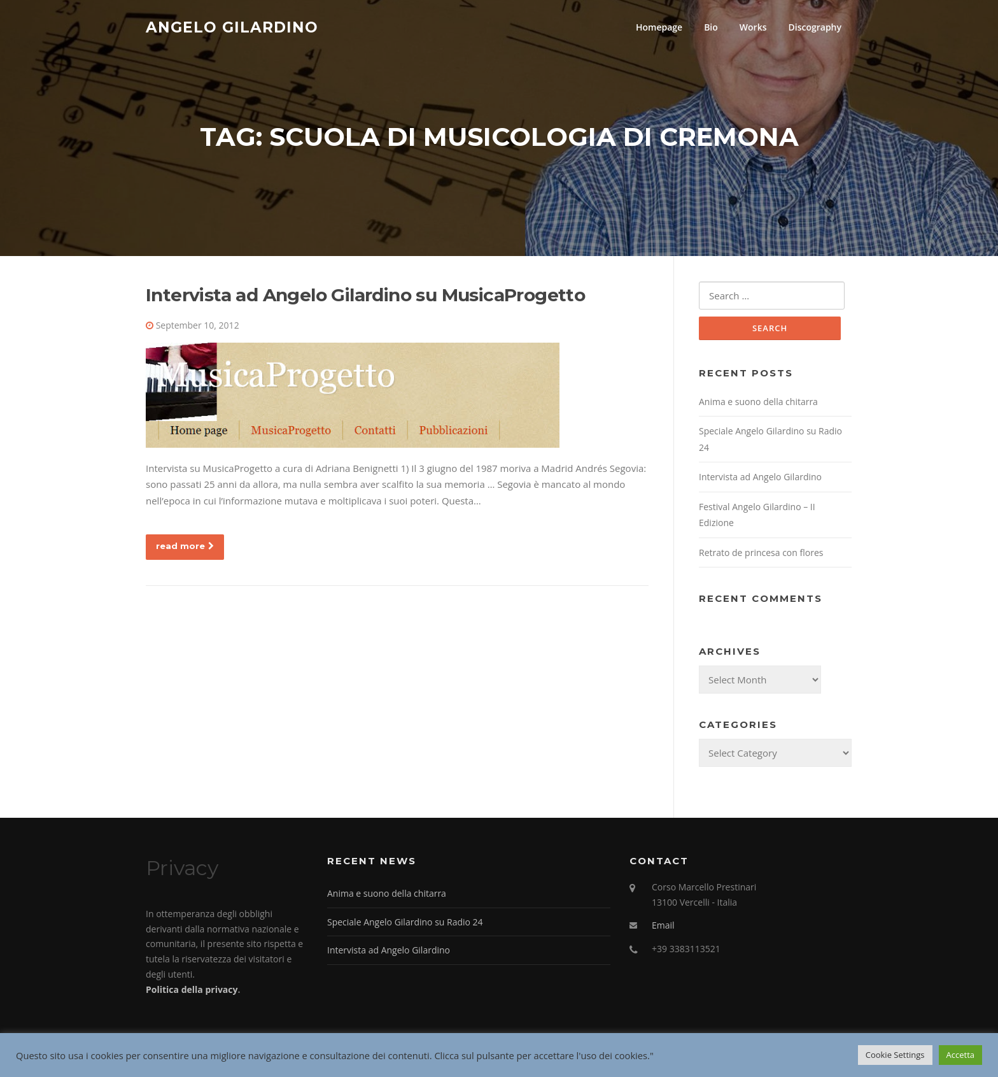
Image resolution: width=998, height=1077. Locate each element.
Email (663, 925)
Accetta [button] (960, 1054)
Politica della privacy (191, 989)
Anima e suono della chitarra (758, 402)
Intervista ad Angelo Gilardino (760, 477)
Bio (711, 27)
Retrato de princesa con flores (761, 552)
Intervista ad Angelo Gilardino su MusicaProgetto (365, 295)
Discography (814, 27)
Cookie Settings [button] (895, 1054)
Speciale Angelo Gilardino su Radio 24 (405, 922)
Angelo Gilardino (232, 27)
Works (753, 27)
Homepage (659, 27)
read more (185, 546)
